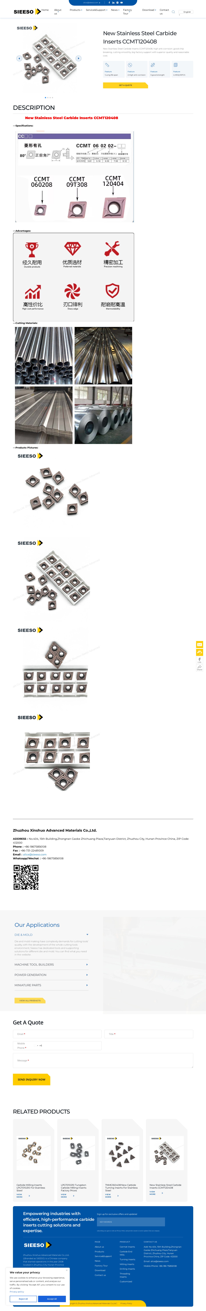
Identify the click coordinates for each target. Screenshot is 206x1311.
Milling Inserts (127, 1264)
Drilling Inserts (127, 1269)
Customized (126, 1281)
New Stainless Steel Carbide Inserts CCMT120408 (165, 1186)
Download (148, 10)
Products (75, 10)
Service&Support (96, 10)
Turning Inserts (127, 1259)
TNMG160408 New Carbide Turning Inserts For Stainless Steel (121, 1188)
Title (112, 1034)
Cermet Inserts (127, 1247)
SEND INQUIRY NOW (31, 1079)
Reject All (23, 1298)
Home (45, 10)
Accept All (52, 1298)
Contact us (100, 1275)
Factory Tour (101, 1265)
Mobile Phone (21, 1045)
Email (21, 1034)
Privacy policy (17, 1291)
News (114, 10)
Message (23, 1060)
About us (57, 12)
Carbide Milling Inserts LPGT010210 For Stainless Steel (31, 1188)
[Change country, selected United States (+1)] (37, 1046)
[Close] (66, 1270)
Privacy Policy (126, 1303)
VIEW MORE (20, 1195)
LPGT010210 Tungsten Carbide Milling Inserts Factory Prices (73, 1188)
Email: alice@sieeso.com (156, 1261)
